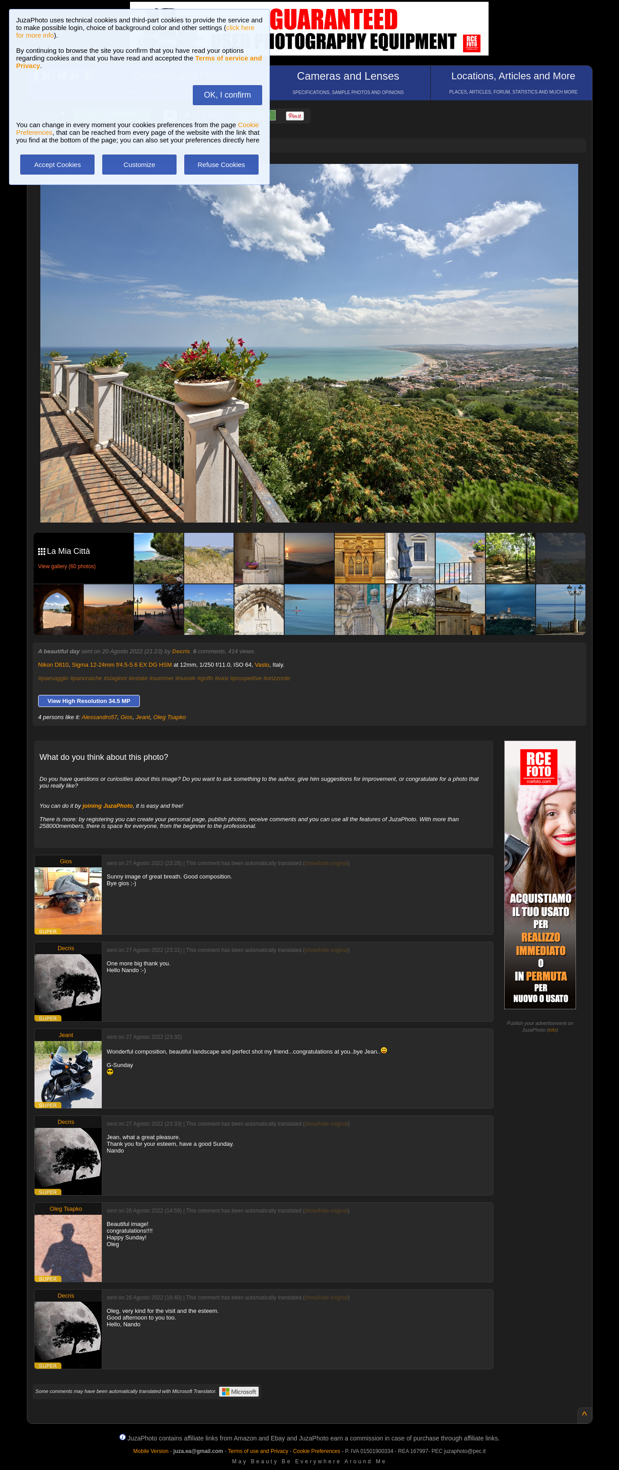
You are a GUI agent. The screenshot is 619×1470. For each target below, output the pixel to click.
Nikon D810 (53, 664)
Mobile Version (151, 1451)
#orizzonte (277, 678)
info (553, 1030)
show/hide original (326, 863)
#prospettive (246, 678)
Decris (181, 651)
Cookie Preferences (316, 1451)
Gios (127, 717)
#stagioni (115, 678)
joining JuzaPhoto (107, 805)
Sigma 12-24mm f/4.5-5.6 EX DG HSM (122, 664)
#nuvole (185, 678)
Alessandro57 (99, 717)
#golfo (205, 678)
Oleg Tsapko (169, 717)
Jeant (143, 717)
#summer (161, 678)
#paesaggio (53, 678)
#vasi (221, 678)
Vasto (262, 664)
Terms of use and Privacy (258, 1451)
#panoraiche (86, 678)
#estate (138, 678)
